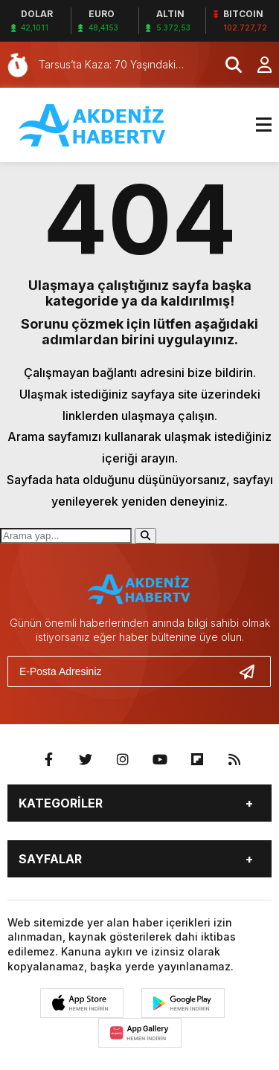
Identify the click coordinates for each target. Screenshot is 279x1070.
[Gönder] (253, 671)
